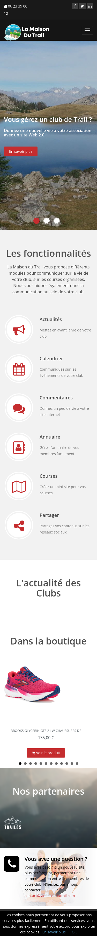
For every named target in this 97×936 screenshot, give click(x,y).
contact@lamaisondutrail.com (50, 895)
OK (74, 932)
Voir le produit (46, 752)
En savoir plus (20, 153)
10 (66, 763)
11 (72, 763)
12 (77, 763)
